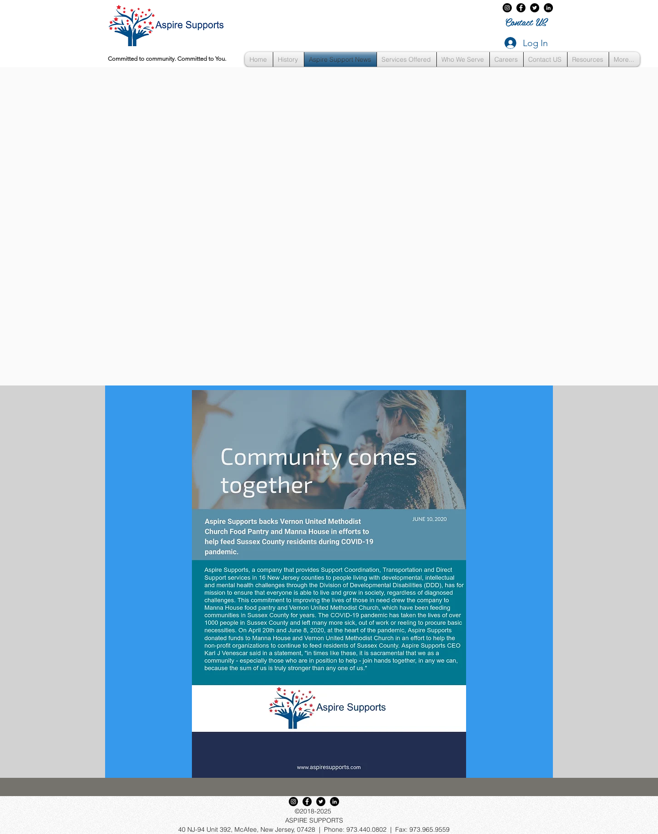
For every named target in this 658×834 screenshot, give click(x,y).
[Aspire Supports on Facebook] (520, 7)
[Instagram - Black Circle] (507, 7)
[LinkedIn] (548, 7)
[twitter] (534, 7)
